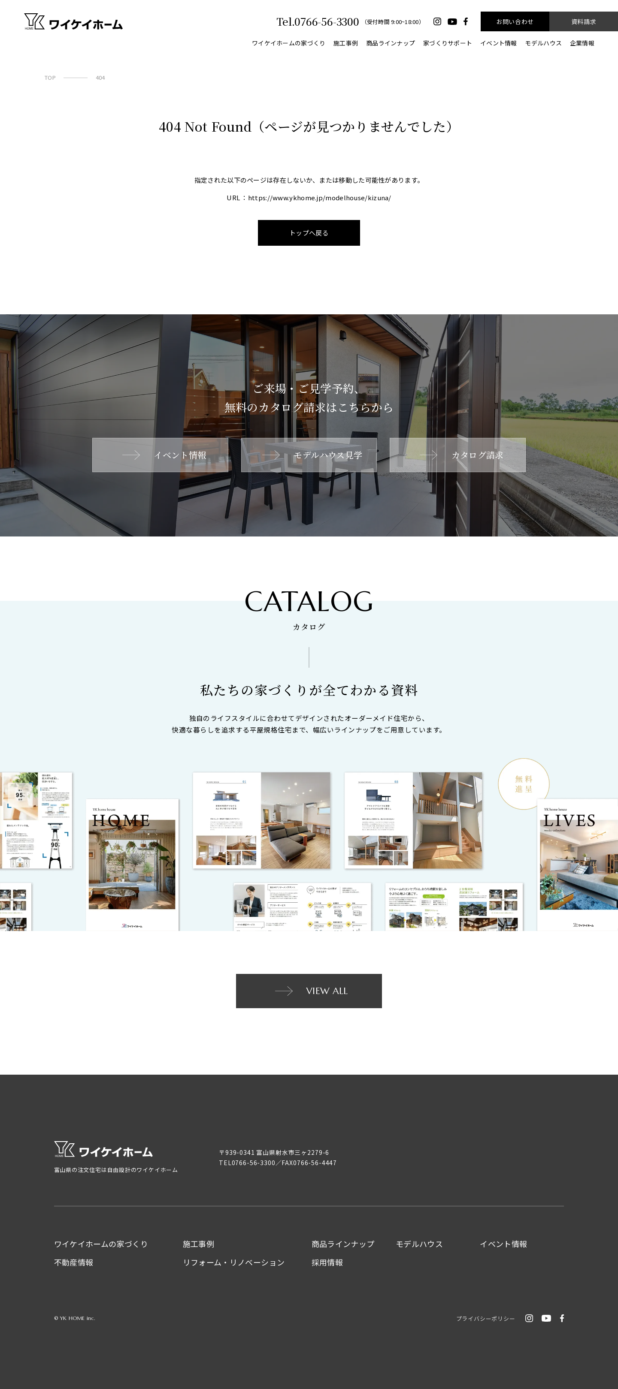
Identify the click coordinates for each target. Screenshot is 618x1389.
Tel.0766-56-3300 (317, 21)
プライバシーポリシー (485, 1318)
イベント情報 (498, 43)
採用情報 (327, 1262)
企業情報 (582, 43)
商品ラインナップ (390, 43)
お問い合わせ (514, 21)
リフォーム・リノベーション (234, 1262)
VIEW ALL (310, 991)
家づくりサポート (447, 43)
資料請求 (583, 21)
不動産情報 (74, 1262)
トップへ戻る (309, 232)
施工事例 (345, 43)
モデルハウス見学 (311, 455)
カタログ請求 (461, 455)
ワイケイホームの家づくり (288, 43)
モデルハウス (543, 43)
